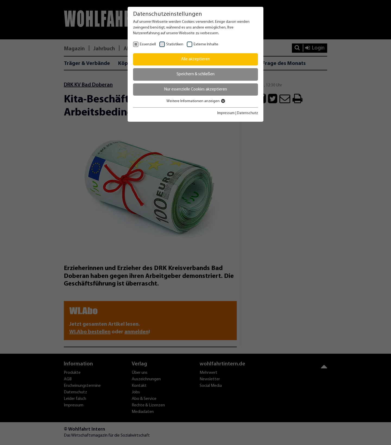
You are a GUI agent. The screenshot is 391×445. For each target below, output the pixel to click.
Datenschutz (247, 113)
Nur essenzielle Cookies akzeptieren (195, 89)
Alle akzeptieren (195, 59)
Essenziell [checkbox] (148, 44)
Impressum (226, 113)
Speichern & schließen (195, 74)
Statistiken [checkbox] (174, 44)
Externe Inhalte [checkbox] (206, 44)
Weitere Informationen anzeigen (195, 101)
